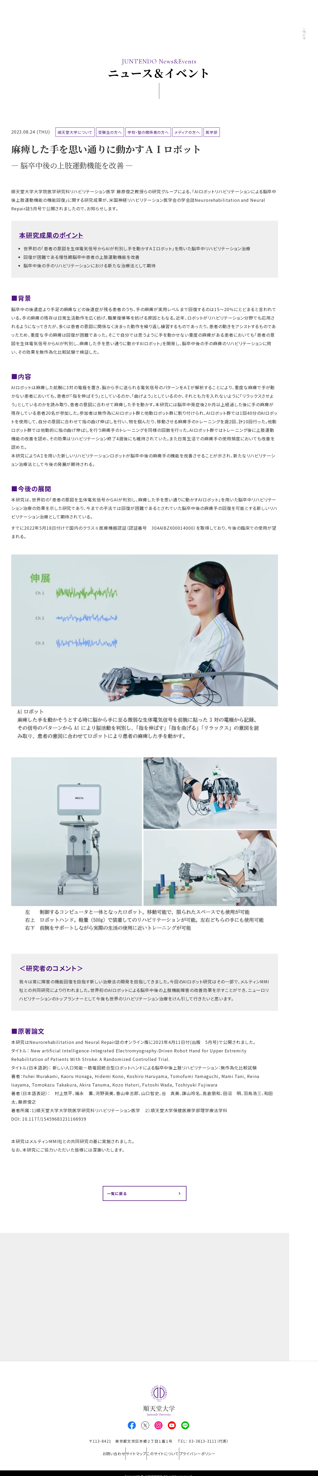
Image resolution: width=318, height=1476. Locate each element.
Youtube (172, 1427)
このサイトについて (166, 1451)
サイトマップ (132, 1451)
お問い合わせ (102, 1451)
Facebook (132, 1427)
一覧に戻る (119, 1194)
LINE (185, 1427)
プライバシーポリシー (208, 1451)
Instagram (158, 1427)
